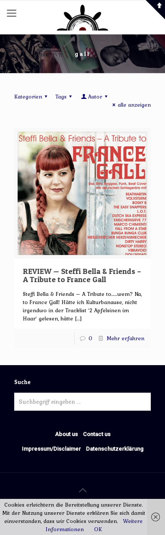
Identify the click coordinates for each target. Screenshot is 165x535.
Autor (95, 96)
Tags (64, 96)
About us (66, 434)
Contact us (96, 434)
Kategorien (32, 96)
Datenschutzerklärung (115, 449)
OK (98, 529)
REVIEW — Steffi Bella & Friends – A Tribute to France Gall (82, 275)
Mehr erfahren (125, 338)
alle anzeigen (130, 105)
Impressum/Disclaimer (51, 449)
